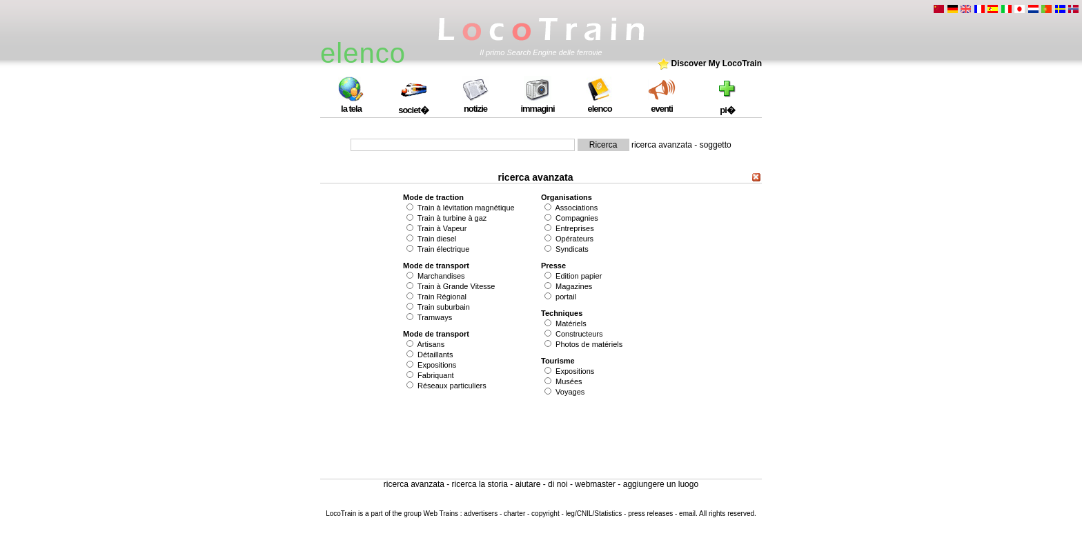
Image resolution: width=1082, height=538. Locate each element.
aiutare (528, 484)
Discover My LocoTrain (710, 63)
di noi (558, 484)
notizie (475, 104)
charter (514, 513)
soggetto (715, 145)
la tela (351, 104)
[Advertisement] (541, 437)
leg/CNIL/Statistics (594, 513)
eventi (662, 104)
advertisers (481, 513)
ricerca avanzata (661, 145)
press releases (651, 513)
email (687, 513)
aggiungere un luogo (660, 484)
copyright (545, 513)
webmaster (595, 484)
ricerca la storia (480, 484)
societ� (413, 105)
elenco (599, 104)
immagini (537, 104)
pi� (727, 105)
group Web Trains (431, 513)
